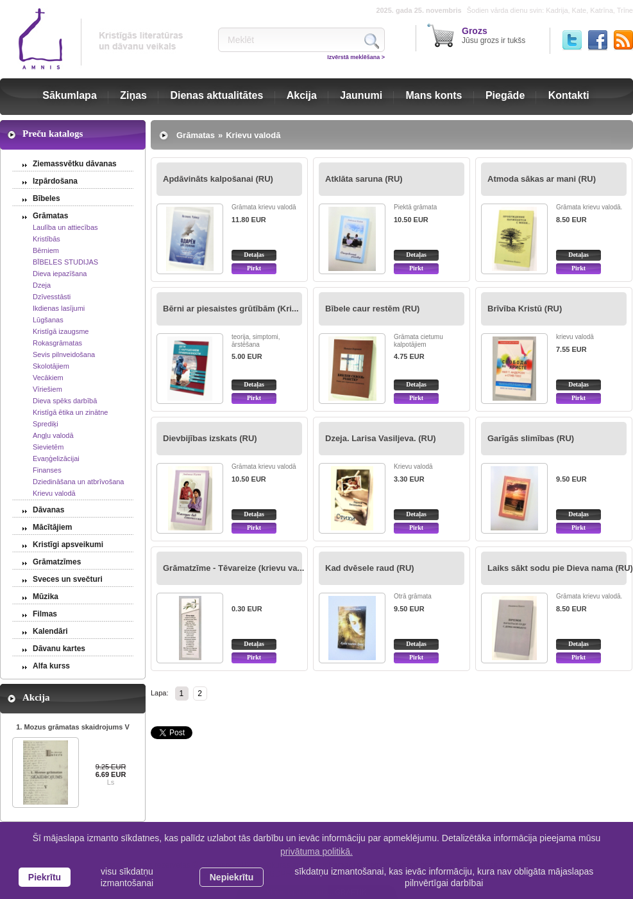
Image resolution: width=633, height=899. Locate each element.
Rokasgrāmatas (57, 343)
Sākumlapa (69, 95)
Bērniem (46, 250)
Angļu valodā (53, 435)
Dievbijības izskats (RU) (210, 438)
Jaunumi (361, 95)
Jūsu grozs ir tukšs (493, 35)
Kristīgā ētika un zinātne (70, 412)
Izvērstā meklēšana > (356, 57)
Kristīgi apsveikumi (68, 544)
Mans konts (434, 95)
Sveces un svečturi (68, 579)
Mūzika (45, 596)
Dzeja (42, 285)
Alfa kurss (51, 665)
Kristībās (46, 239)
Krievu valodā (54, 493)
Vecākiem (48, 377)
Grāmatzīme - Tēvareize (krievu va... (233, 568)
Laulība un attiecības (65, 227)
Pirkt (254, 268)
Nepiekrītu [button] (231, 877)
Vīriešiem (47, 389)
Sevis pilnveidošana (64, 354)
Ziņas (133, 95)
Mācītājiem (52, 527)
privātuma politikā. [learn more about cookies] (316, 851)
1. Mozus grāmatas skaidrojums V (73, 727)
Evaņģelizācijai (56, 458)
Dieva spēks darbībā (65, 401)
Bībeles (46, 198)
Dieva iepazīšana (60, 273)
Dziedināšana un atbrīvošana (78, 481)
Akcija (302, 95)
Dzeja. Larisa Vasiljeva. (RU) (380, 438)
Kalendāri (50, 631)
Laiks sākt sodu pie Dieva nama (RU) (560, 568)
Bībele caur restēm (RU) (372, 308)
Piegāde (505, 95)
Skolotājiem (51, 366)
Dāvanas (48, 509)
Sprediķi (45, 424)
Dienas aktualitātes (216, 95)
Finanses (47, 470)
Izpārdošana (55, 181)
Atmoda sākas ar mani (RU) (541, 179)
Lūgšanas (48, 320)
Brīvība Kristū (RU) (524, 308)
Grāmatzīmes (57, 561)
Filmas (45, 613)
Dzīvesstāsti (52, 297)
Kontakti (568, 95)
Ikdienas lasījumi (59, 308)
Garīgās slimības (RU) (530, 438)
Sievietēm (48, 447)
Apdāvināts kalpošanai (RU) (218, 179)
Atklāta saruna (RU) (364, 179)
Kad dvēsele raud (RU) (369, 568)
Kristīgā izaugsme (61, 331)
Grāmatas (50, 215)
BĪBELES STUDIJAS (65, 262)
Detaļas (254, 254)
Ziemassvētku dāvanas (75, 163)
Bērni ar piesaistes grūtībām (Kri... (231, 308)
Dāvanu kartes (59, 648)
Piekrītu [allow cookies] (44, 877)
